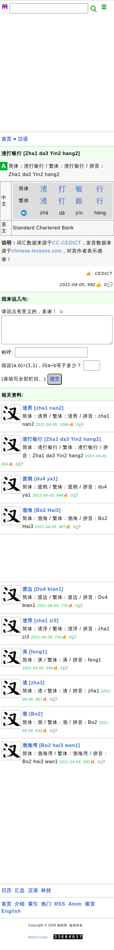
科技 (46, 896)
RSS (60, 910)
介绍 (20, 910)
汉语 (23, 139)
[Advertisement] (57, 74)
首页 (6, 139)
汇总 (20, 896)
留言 (90, 910)
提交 (54, 384)
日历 (6, 896)
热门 (46, 910)
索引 (33, 910)
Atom (75, 910)
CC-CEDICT (66, 242)
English (11, 917)
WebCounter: (38, 943)
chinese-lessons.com (37, 250)
